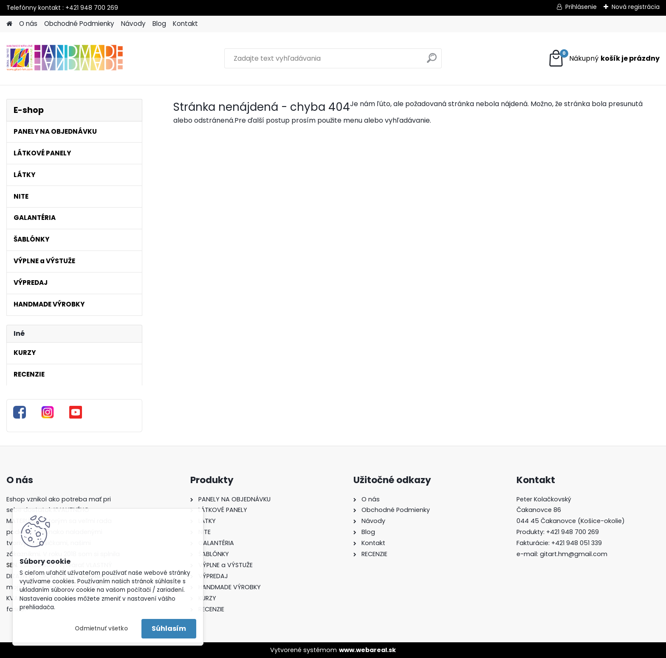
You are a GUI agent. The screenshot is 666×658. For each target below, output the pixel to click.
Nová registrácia (636, 7)
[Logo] (64, 58)
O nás (28, 23)
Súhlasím (169, 628)
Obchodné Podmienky (79, 23)
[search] (432, 61)
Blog (159, 23)
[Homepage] (9, 24)
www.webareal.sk (367, 650)
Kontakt (185, 23)
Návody (133, 23)
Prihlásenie (581, 7)
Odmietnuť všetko (101, 628)
